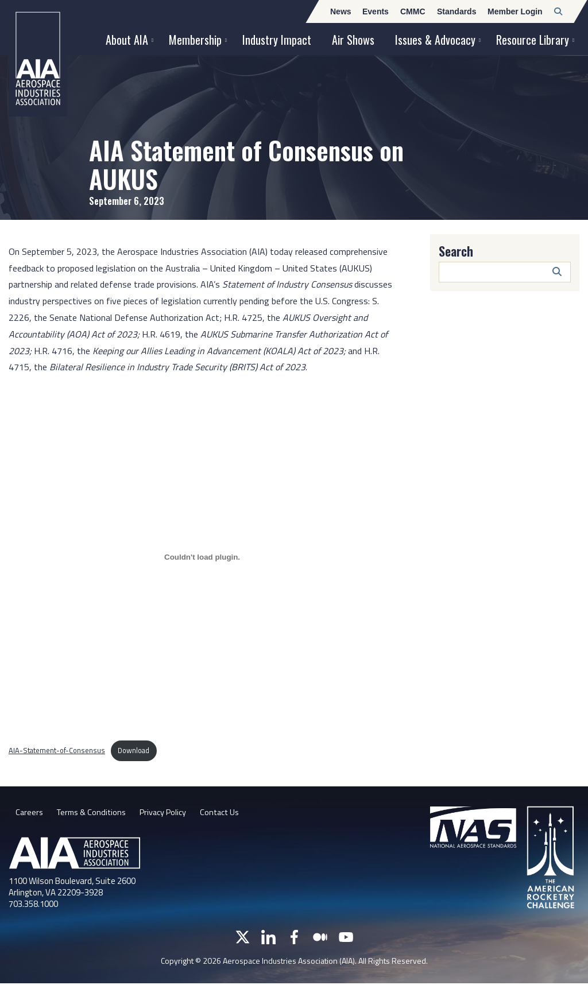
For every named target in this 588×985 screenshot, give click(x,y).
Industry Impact (276, 39)
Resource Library (532, 39)
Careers (30, 814)
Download (133, 750)
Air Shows (353, 39)
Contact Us (237, 814)
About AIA (127, 39)
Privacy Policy (175, 814)
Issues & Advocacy (435, 39)
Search (456, 251)
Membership (195, 39)
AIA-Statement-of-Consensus (57, 750)
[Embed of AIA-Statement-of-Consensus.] (202, 557)
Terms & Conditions (96, 814)
